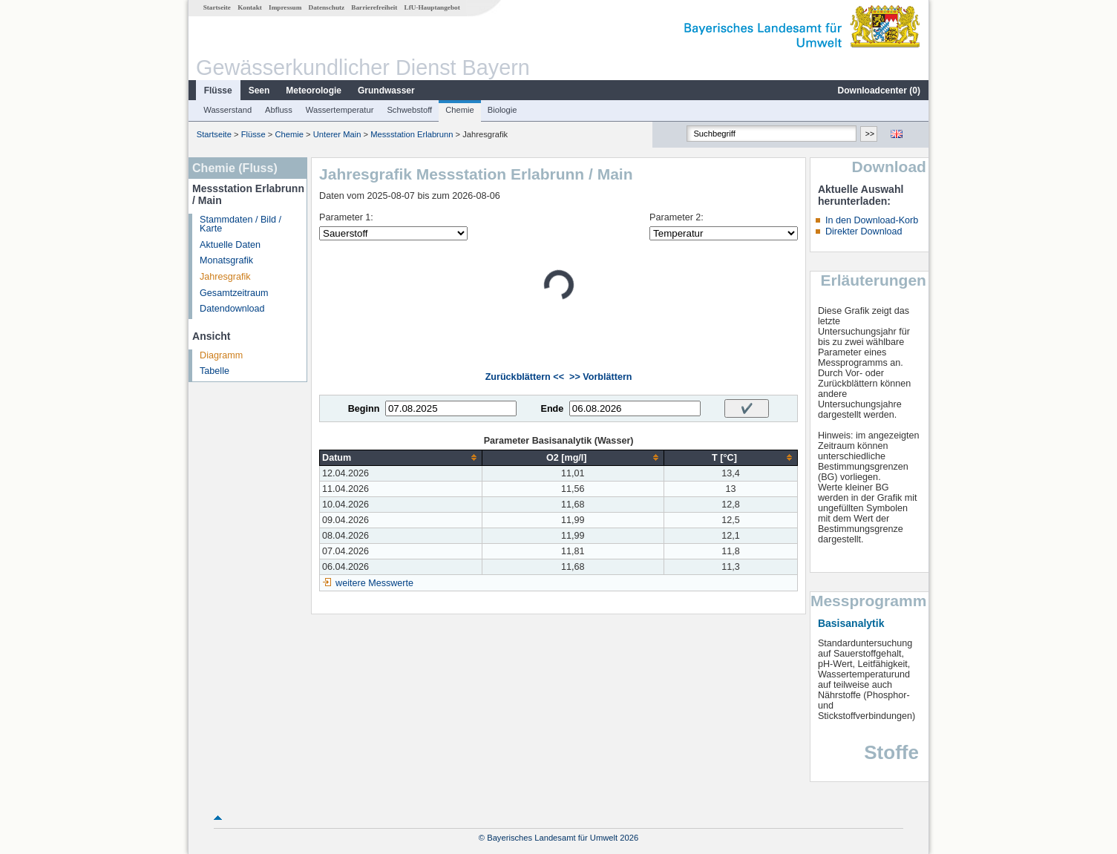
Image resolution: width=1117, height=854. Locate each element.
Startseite (217, 7)
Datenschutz (327, 7)
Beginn (364, 409)
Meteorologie (313, 90)
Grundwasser (386, 90)
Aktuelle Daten (230, 245)
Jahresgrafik (225, 277)
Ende (551, 409)
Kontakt (250, 7)
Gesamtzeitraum (234, 293)
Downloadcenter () (879, 90)
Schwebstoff (409, 109)
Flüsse (218, 90)
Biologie (502, 109)
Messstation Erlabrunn (411, 134)
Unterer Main (337, 134)
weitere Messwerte (374, 583)
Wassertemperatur (340, 109)
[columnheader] (401, 457)
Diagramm (221, 355)
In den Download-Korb (871, 220)
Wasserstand (227, 109)
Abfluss (278, 109)
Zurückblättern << (524, 377)
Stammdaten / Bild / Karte (240, 224)
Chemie (459, 109)
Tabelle (214, 371)
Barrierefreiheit (374, 7)
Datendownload (232, 308)
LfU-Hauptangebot (432, 7)
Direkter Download (864, 231)
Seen (259, 90)
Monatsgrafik (226, 260)
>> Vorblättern (600, 377)
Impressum (285, 7)
